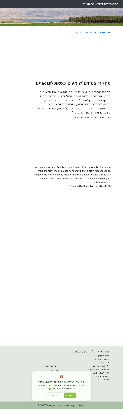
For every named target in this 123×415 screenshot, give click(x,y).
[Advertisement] (72, 57)
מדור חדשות (53, 370)
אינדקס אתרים (102, 376)
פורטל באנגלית (101, 359)
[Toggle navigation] (6, 4)
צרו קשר (105, 362)
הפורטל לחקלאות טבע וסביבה (100, 4)
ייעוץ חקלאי (103, 356)
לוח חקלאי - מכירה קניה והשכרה (93, 372)
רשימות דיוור (103, 379)
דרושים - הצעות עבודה (98, 369)
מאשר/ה (69, 395)
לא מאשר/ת (55, 395)
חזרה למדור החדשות (91, 32)
